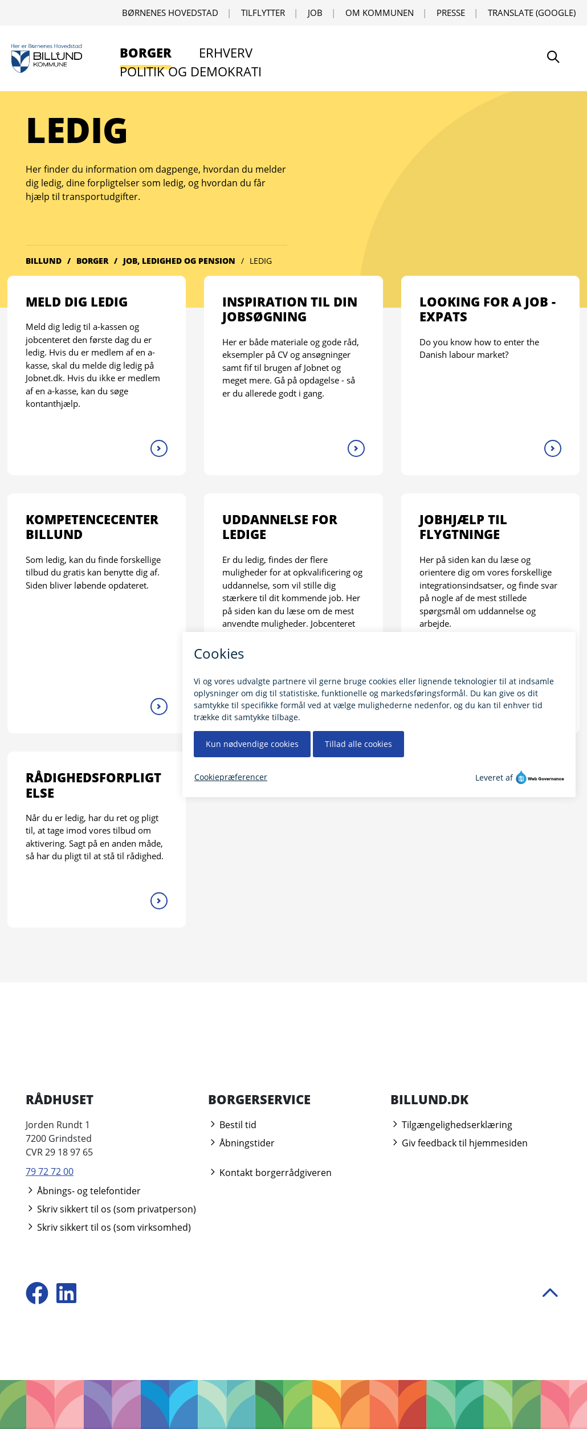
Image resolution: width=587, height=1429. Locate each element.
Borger (146, 52)
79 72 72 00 (50, 1171)
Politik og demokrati (191, 71)
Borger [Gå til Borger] (92, 260)
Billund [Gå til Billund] (44, 260)
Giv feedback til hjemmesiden (459, 1143)
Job (315, 12)
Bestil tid (232, 1124)
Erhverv (225, 52)
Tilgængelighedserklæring (451, 1124)
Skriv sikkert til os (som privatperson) (111, 1209)
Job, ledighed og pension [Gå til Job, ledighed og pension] (179, 260)
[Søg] (553, 58)
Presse (451, 12)
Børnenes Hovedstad (170, 12)
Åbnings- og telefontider (83, 1191)
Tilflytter (263, 12)
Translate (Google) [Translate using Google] (532, 12)
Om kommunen (379, 12)
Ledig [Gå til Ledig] (261, 260)
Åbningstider (241, 1143)
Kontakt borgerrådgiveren (270, 1172)
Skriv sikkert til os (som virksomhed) (108, 1227)
